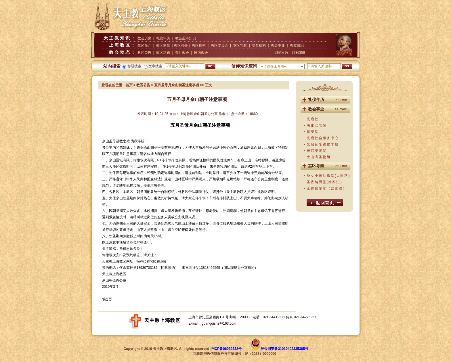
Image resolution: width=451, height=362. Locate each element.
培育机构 (259, 45)
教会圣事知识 (185, 38)
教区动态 (163, 53)
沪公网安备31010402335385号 (284, 349)
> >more (341, 99)
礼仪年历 (163, 38)
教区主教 (163, 45)
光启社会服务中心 (323, 138)
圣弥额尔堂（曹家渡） (327, 188)
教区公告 (144, 53)
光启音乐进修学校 (323, 144)
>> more (341, 109)
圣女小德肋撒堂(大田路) (328, 176)
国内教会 (201, 53)
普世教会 (182, 53)
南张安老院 (317, 125)
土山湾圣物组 (319, 157)
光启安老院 (317, 151)
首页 (129, 85)
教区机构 (199, 45)
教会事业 (278, 45)
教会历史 (144, 38)
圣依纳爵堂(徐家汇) (324, 182)
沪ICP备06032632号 (226, 349)
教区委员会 (219, 45)
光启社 (313, 119)
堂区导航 (240, 45)
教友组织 (297, 45)
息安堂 (313, 132)
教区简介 (144, 45)
